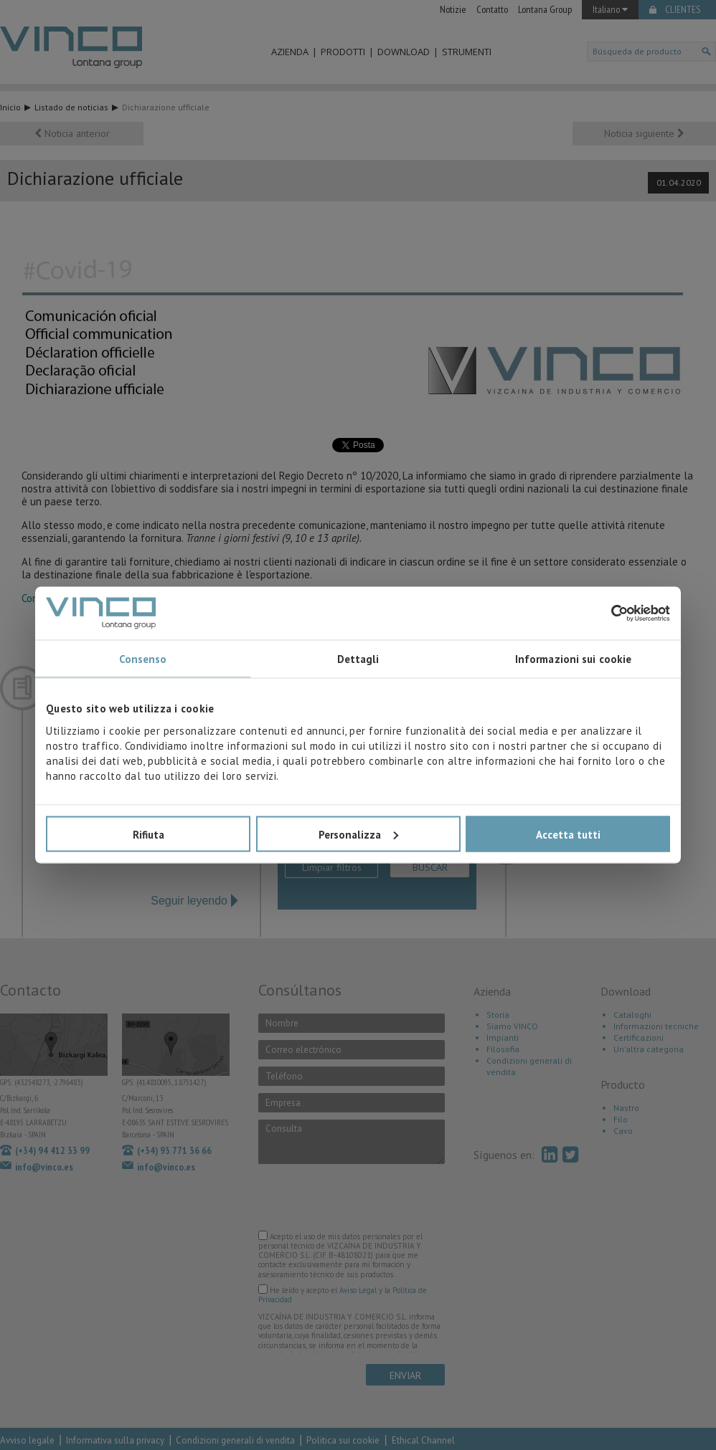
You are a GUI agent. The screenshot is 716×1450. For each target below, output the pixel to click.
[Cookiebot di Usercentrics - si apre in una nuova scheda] (607, 612)
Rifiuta (148, 834)
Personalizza (358, 834)
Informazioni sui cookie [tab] (573, 659)
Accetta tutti (568, 834)
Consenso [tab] (143, 659)
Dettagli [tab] (358, 659)
